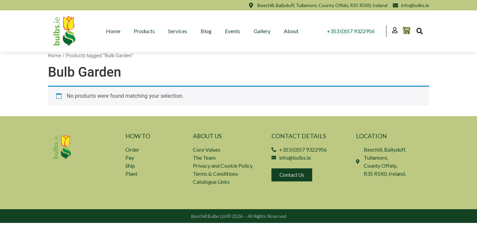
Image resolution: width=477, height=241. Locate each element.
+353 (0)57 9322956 (351, 31)
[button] (420, 31)
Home (113, 31)
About (291, 31)
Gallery (262, 31)
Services (177, 31)
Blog (206, 31)
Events (232, 31)
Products (144, 31)
